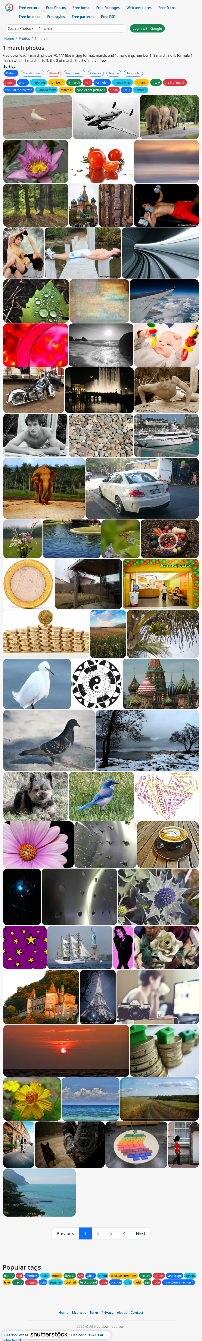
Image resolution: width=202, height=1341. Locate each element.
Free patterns (83, 16)
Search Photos (19, 28)
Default (11, 73)
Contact (136, 1312)
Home (9, 38)
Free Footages (108, 7)
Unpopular (133, 73)
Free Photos (56, 7)
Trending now (32, 73)
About (122, 1312)
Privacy (108, 1312)
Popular (113, 73)
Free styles (56, 16)
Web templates (139, 7)
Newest (54, 73)
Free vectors (29, 7)
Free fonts (81, 7)
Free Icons (166, 7)
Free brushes (29, 16)
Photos (24, 38)
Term (94, 1312)
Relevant (96, 73)
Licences (79, 1312)
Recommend (74, 73)
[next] (141, 1233)
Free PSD (108, 16)
